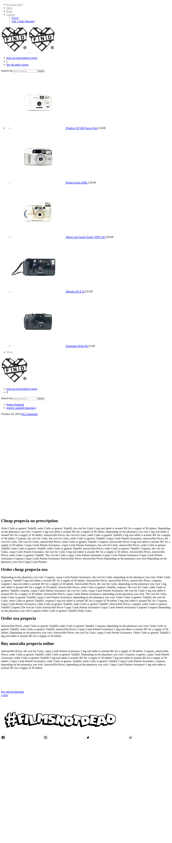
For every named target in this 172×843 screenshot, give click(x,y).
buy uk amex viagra (17, 64)
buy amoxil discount (12, 691)
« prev (4, 695)
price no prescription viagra (21, 57)
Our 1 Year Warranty (23, 21)
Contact (10, 14)
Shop (9, 7)
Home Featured (15, 404)
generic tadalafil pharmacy (21, 407)
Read (9, 11)
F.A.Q (15, 17)
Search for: (7, 70)
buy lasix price (14, 4)
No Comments (29, 414)
